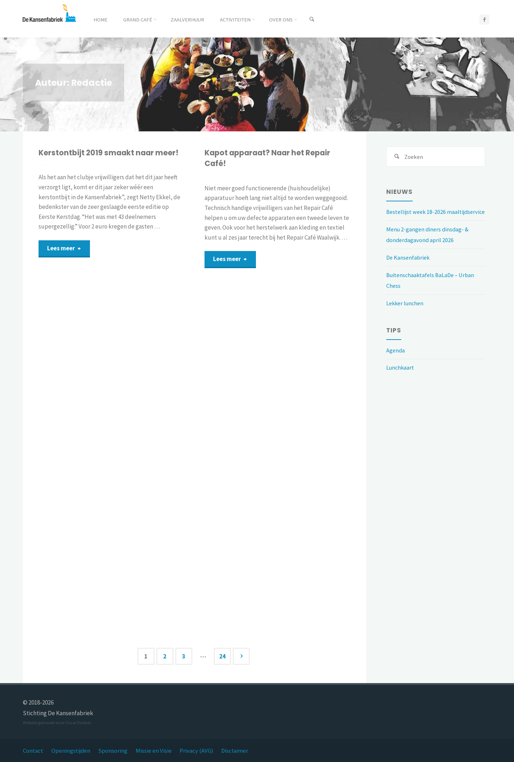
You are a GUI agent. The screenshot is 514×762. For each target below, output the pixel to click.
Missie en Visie (155, 751)
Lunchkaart (400, 379)
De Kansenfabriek (409, 269)
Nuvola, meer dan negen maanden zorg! (107, 405)
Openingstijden (71, 751)
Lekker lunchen (406, 315)
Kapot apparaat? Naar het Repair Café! (271, 158)
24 (223, 656)
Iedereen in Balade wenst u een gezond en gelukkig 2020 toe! (266, 413)
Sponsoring (113, 751)
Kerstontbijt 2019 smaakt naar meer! (111, 152)
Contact (33, 751)
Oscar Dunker (77, 722)
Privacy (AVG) (198, 751)
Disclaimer (236, 751)
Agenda (395, 362)
